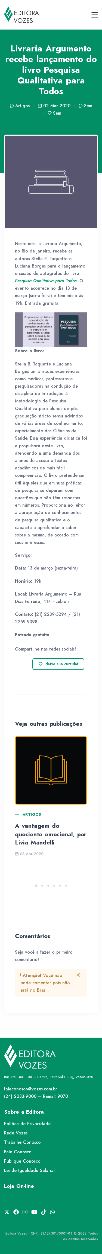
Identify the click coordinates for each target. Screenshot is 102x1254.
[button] (36, 885)
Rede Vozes (15, 1133)
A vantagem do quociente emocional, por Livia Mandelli (50, 834)
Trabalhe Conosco (22, 1142)
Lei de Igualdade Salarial (29, 1170)
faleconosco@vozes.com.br (30, 1089)
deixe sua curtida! (58, 664)
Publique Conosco (22, 1161)
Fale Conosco (18, 1152)
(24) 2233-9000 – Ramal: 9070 (36, 1096)
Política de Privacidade (27, 1124)
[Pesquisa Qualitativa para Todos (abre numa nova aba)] (46, 281)
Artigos (32, 814)
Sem (85, 106)
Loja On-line (19, 1186)
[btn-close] (78, 975)
